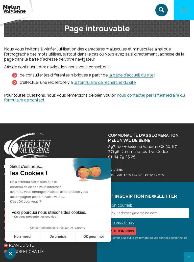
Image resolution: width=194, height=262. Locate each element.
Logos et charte (26, 251)
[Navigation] (184, 10)
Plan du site (21, 245)
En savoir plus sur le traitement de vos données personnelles (147, 238)
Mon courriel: (120, 205)
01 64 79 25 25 (121, 156)
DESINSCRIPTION (122, 223)
